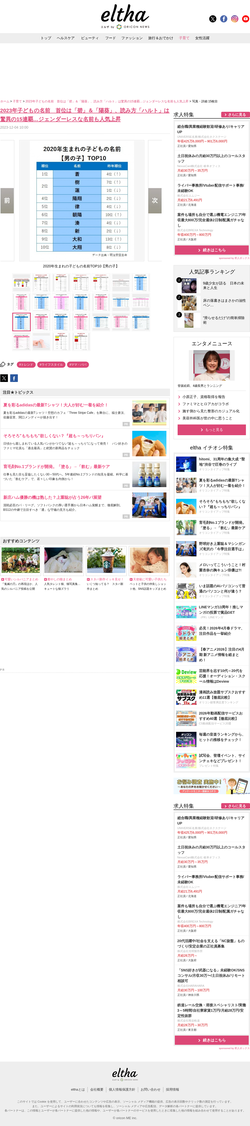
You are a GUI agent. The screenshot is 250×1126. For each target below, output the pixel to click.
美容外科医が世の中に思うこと (207, 418)
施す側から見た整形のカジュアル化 (211, 411)
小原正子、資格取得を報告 (203, 397)
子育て (184, 38)
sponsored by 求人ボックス (234, 258)
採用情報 (172, 1089)
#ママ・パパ (78, 364)
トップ (46, 38)
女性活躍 (202, 38)
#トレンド (26, 364)
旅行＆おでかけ (160, 38)
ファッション (132, 38)
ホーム (5, 101)
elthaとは (78, 1089)
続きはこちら (214, 250)
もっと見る (214, 430)
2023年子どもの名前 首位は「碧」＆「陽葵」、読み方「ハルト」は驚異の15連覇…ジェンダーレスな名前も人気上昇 (107, 101)
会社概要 (96, 1089)
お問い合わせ (151, 1089)
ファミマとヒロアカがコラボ (205, 404)
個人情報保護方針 (122, 1089)
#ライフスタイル (51, 364)
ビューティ (90, 38)
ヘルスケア (66, 38)
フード (110, 38)
